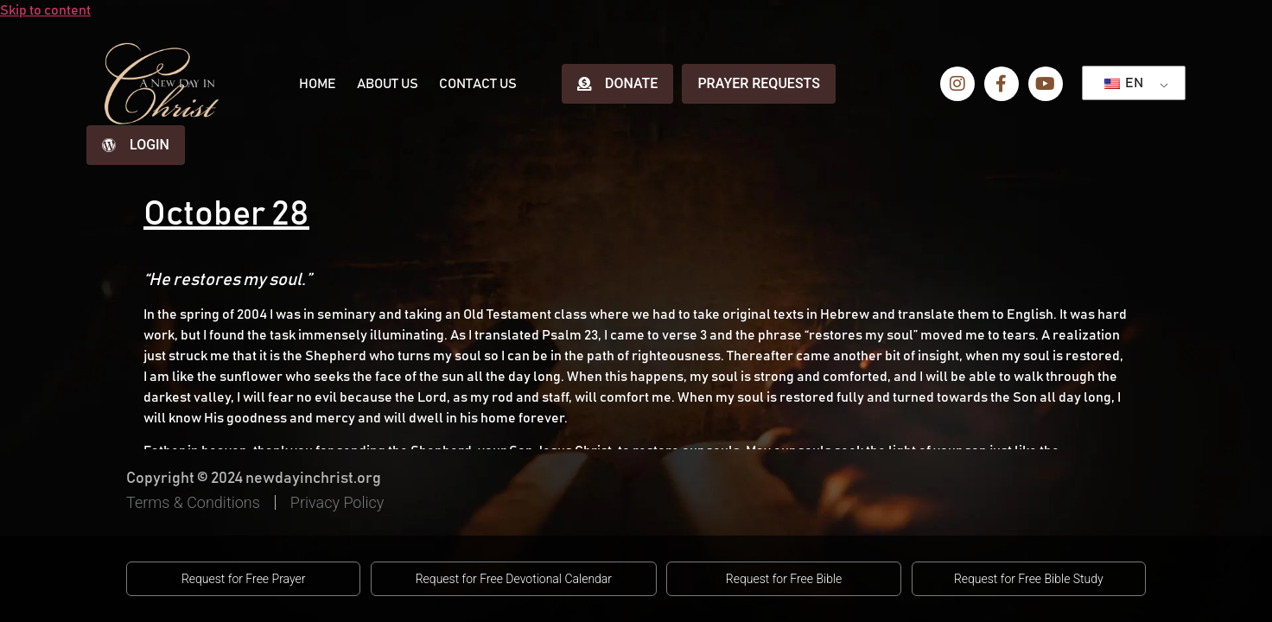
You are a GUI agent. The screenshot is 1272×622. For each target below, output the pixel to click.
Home (317, 84)
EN (1123, 83)
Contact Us (478, 84)
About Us (387, 84)
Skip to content (45, 10)
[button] (243, 579)
